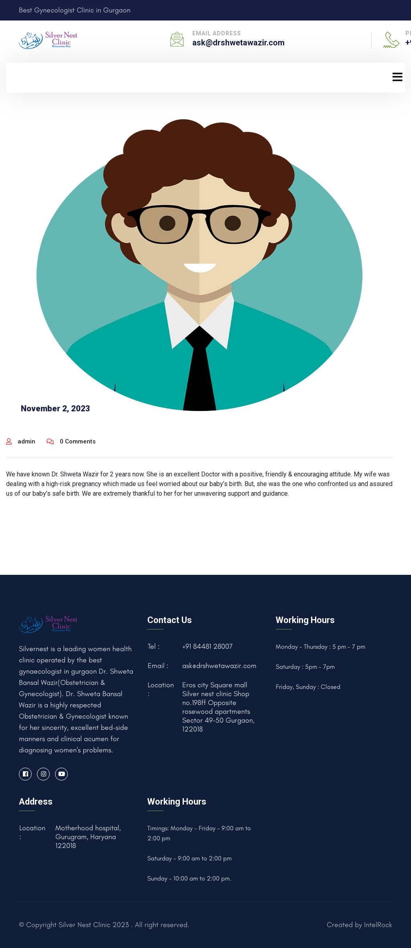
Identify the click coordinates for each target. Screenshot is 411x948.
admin (20, 441)
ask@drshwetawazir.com (238, 42)
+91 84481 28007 (207, 646)
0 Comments (71, 441)
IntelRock (378, 924)
